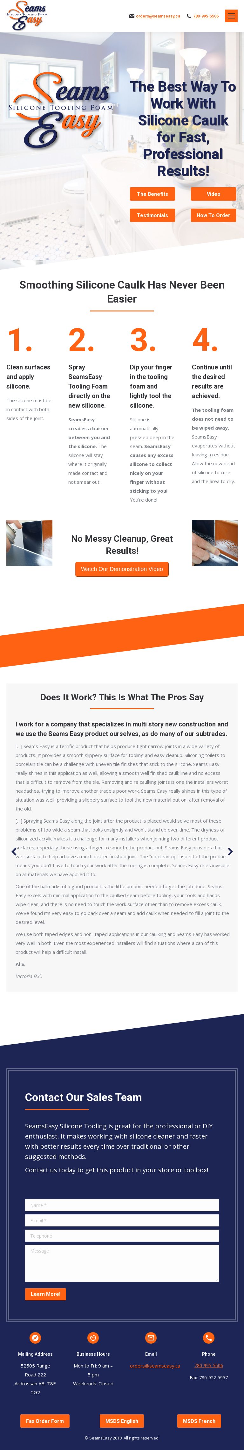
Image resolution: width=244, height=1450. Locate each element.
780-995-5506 (206, 16)
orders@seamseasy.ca (158, 16)
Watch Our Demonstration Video (122, 569)
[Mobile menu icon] (231, 16)
